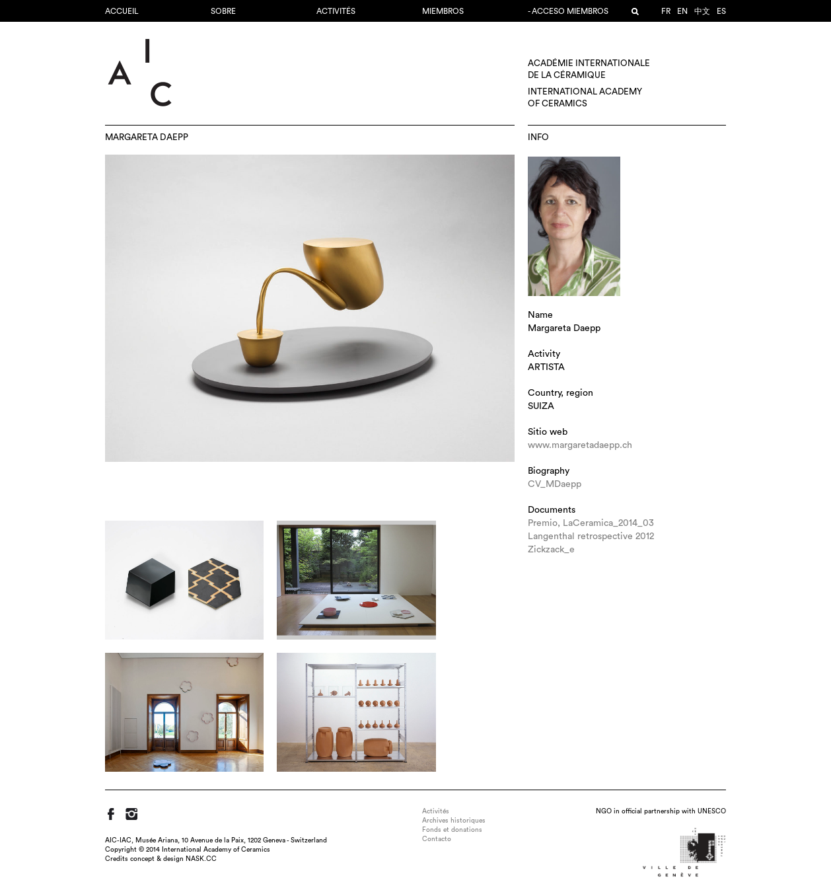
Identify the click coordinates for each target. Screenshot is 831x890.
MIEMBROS (443, 11)
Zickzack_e (551, 549)
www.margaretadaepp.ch (580, 445)
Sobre (223, 11)
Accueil (122, 11)
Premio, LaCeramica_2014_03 (591, 523)
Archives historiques (454, 820)
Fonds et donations (452, 830)
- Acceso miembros (568, 11)
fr (665, 11)
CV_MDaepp (554, 484)
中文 (702, 11)
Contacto (436, 839)
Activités (335, 11)
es (721, 11)
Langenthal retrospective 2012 (591, 536)
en (682, 11)
